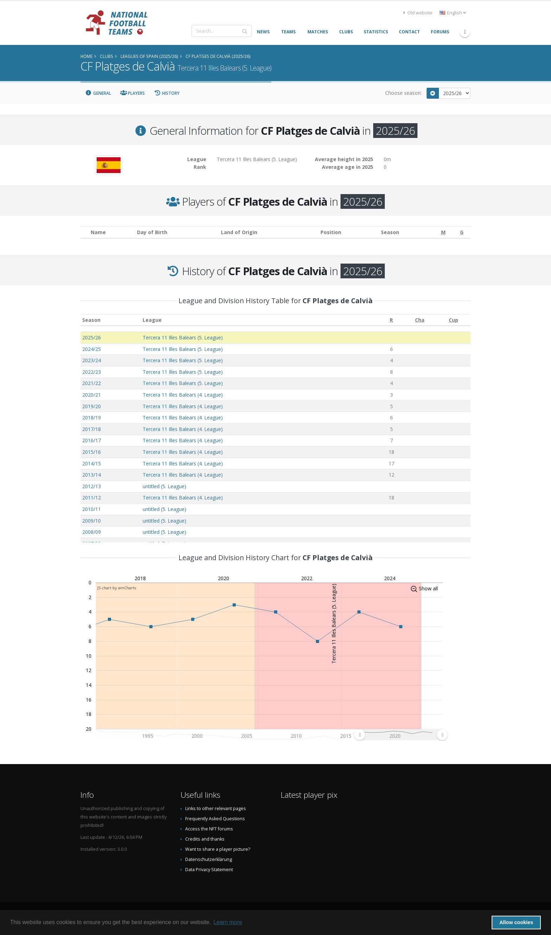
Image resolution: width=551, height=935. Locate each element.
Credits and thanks (205, 839)
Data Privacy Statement (209, 870)
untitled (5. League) (164, 486)
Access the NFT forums (209, 829)
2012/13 (91, 486)
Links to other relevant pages (215, 808)
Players (132, 93)
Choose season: (403, 92)
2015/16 (91, 452)
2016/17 (91, 440)
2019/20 (91, 406)
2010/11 (91, 509)
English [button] (453, 13)
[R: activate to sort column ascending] (391, 320)
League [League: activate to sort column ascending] (152, 320)
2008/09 (91, 532)
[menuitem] (400, 734)
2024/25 (91, 349)
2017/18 (91, 429)
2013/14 (91, 474)
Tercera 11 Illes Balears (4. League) (183, 394)
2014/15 (91, 463)
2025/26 (91, 337)
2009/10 (91, 520)
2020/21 (91, 394)
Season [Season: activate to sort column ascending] (91, 320)
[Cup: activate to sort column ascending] (454, 320)
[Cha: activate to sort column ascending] (419, 320)
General (98, 93)
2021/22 (91, 383)
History (167, 93)
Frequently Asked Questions (215, 819)
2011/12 (91, 497)
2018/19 (91, 417)
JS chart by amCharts (116, 587)
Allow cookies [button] (516, 922)
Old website (418, 13)
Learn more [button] (227, 922)
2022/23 (91, 372)
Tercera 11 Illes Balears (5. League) (183, 337)
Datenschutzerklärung (208, 859)
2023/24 (91, 360)
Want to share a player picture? (217, 849)
